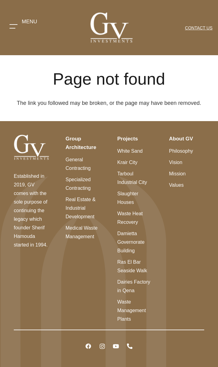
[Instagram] (102, 346)
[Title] (130, 346)
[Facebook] (88, 346)
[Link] (111, 27)
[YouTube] (116, 346)
